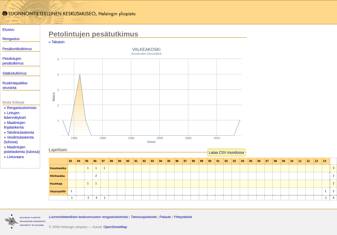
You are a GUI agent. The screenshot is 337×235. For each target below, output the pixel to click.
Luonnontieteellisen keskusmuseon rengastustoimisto (88, 217)
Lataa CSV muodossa (226, 152)
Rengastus (11, 39)
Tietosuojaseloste (144, 217)
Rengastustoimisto (22, 108)
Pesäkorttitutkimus (17, 49)
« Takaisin (57, 42)
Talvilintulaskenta (20, 132)
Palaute (165, 217)
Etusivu (8, 30)
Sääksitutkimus (14, 73)
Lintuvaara (15, 157)
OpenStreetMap (115, 227)
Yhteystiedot (183, 217)
